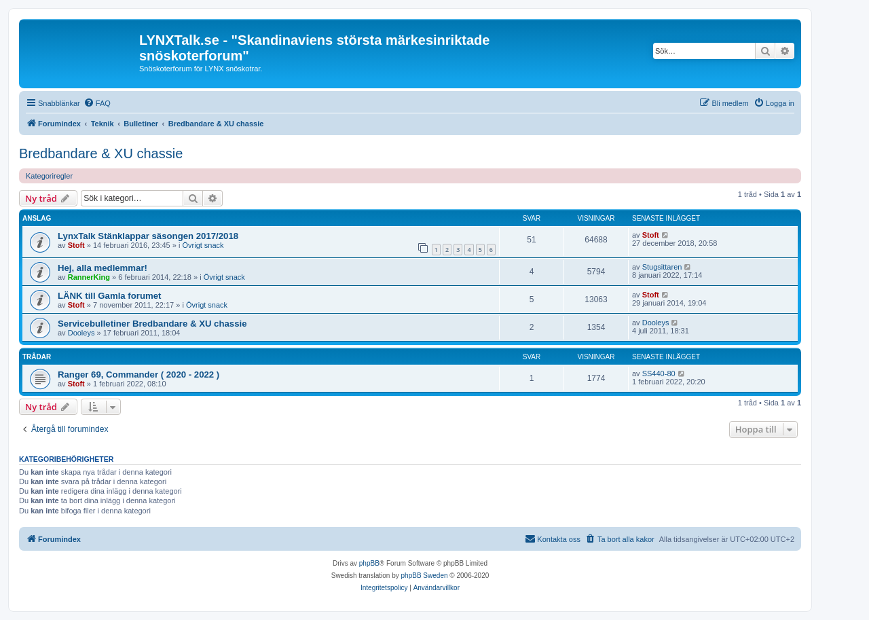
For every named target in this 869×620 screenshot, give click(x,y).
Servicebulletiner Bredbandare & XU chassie (152, 323)
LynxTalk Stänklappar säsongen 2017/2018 (148, 236)
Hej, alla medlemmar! (102, 268)
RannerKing (89, 277)
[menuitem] (97, 103)
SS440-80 (659, 373)
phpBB (369, 563)
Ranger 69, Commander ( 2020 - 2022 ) (138, 374)
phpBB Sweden (424, 575)
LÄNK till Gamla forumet (109, 296)
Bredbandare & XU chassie (101, 153)
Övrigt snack (202, 245)
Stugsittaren (662, 267)
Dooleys (81, 333)
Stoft (76, 245)
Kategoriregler (49, 176)
